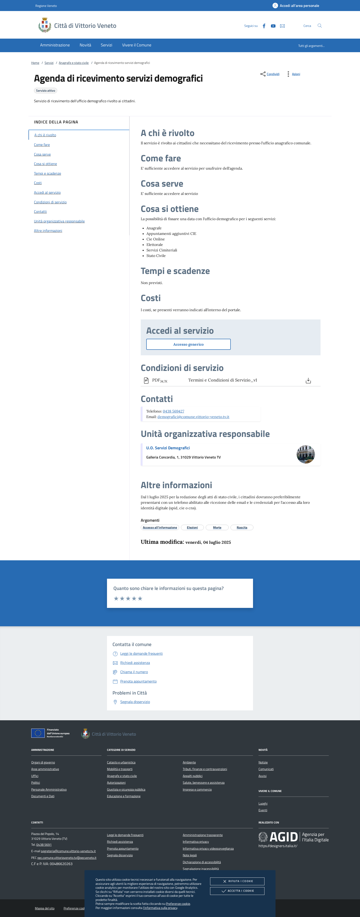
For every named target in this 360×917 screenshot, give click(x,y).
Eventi (263, 810)
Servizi (49, 62)
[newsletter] (280, 25)
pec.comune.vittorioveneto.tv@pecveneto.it (66, 857)
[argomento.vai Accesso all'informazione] (160, 527)
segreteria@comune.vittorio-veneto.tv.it (68, 851)
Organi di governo (43, 762)
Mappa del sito (44, 908)
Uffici (34, 775)
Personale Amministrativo (49, 789)
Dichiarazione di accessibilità (202, 862)
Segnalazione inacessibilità (201, 868)
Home (35, 62)
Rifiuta (237, 881)
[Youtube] (271, 25)
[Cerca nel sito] (320, 26)
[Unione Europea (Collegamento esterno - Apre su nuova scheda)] (51, 734)
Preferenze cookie (178, 903)
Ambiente (189, 762)
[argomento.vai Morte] (217, 527)
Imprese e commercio (197, 789)
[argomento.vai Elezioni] (192, 527)
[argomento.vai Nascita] (242, 527)
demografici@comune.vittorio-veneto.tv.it (193, 416)
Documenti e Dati (42, 796)
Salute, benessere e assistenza (204, 782)
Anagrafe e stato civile (74, 62)
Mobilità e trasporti (119, 769)
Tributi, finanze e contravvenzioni (205, 769)
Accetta (237, 891)
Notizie (263, 762)
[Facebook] (262, 25)
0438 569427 (173, 411)
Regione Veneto (46, 5)
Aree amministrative (45, 769)
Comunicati (266, 769)
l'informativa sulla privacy (160, 907)
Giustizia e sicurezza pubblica (126, 789)
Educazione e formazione (124, 796)
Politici (35, 782)
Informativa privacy (196, 841)
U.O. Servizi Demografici (168, 448)
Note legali (190, 855)
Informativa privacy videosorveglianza (208, 848)
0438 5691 (44, 844)
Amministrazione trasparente (203, 834)
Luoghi (263, 803)
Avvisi (263, 775)
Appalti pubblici (192, 775)
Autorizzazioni (116, 782)
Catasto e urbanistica (121, 762)
